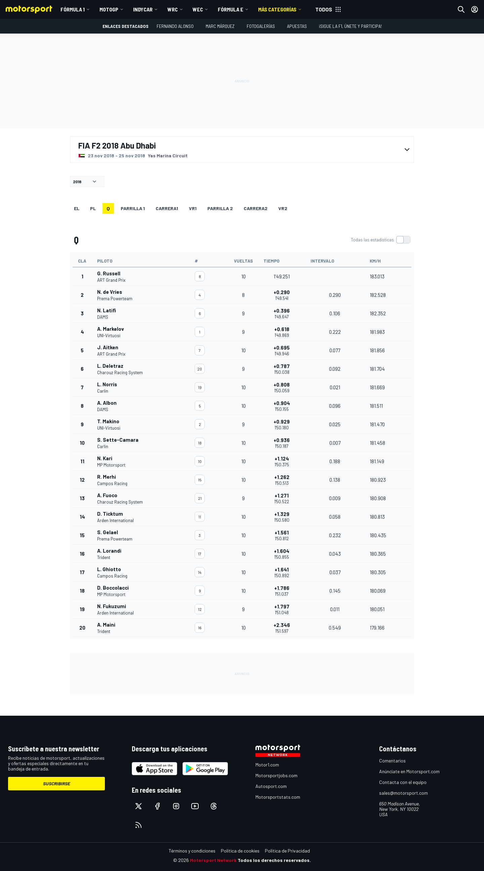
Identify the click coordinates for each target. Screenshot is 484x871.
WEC (198, 9)
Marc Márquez (220, 26)
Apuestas (297, 26)
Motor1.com (267, 764)
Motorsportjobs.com (276, 775)
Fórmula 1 (73, 9)
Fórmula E (230, 9)
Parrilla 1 (133, 208)
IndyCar (143, 9)
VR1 (193, 208)
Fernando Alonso (175, 26)
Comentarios (392, 760)
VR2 (282, 208)
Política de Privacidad (287, 851)
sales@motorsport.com (403, 793)
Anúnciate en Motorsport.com (409, 771)
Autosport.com (271, 786)
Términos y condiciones (192, 851)
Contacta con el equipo (403, 782)
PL (93, 208)
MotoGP (108, 9)
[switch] (380, 239)
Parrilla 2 (220, 208)
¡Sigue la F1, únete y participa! (350, 26)
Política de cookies (240, 851)
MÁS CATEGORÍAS (277, 9)
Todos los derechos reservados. (274, 860)
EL (76, 208)
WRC (172, 9)
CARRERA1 (167, 208)
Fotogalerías (261, 26)
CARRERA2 (256, 208)
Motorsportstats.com (277, 797)
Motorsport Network (213, 860)
